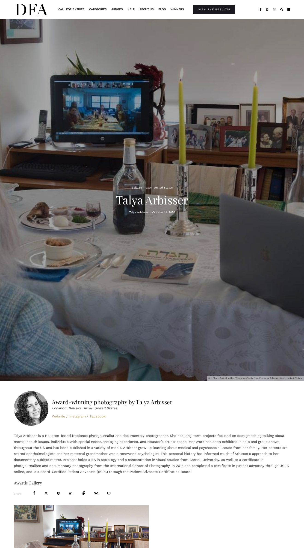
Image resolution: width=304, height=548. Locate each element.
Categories (98, 9)
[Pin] (58, 493)
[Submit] (83, 493)
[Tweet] (46, 493)
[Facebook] (260, 9)
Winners (177, 9)
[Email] (109, 493)
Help (131, 9)
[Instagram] (267, 9)
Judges (117, 9)
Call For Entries (71, 9)
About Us (146, 9)
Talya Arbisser (138, 212)
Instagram (77, 416)
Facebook (98, 416)
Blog (162, 9)
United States (163, 187)
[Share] (34, 493)
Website (58, 416)
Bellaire (137, 187)
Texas (148, 187)
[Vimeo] (274, 9)
